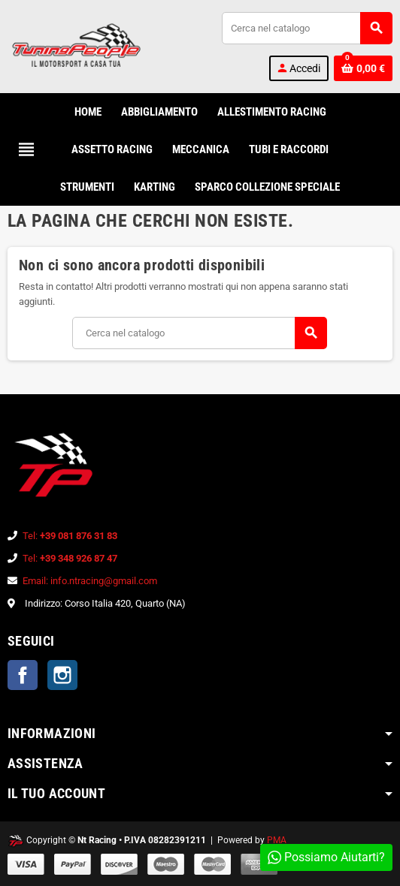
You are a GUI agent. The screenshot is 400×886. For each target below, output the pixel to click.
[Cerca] (307, 28)
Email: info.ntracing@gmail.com (90, 580)
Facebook (23, 675)
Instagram (62, 675)
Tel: (70, 535)
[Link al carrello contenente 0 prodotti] (363, 68)
